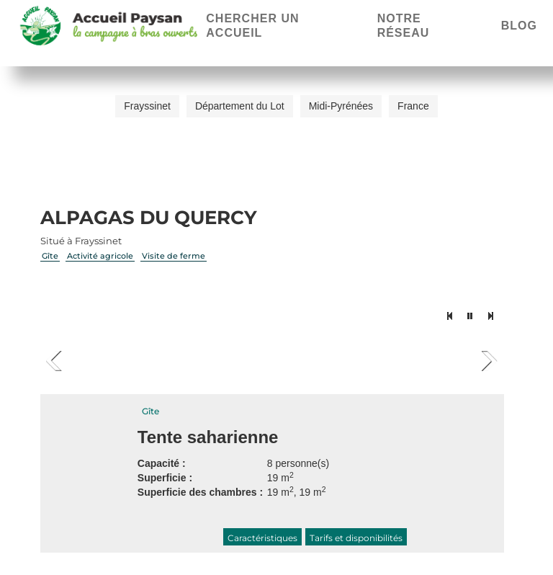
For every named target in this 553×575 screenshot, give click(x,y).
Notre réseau (403, 25)
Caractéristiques (262, 537)
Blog (519, 25)
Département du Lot (239, 106)
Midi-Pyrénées (341, 106)
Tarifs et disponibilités (356, 537)
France (413, 106)
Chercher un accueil (252, 25)
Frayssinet (147, 106)
